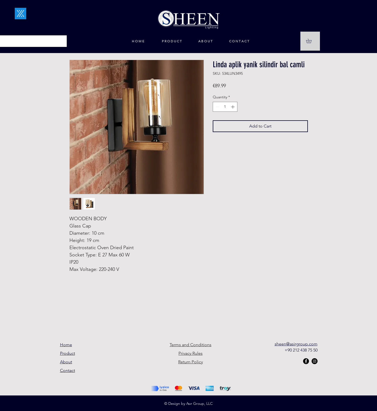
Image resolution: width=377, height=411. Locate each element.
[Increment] (233, 106)
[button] (311, 41)
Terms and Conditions (190, 344)
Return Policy (190, 361)
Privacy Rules (190, 353)
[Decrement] (217, 106)
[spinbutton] (225, 106)
